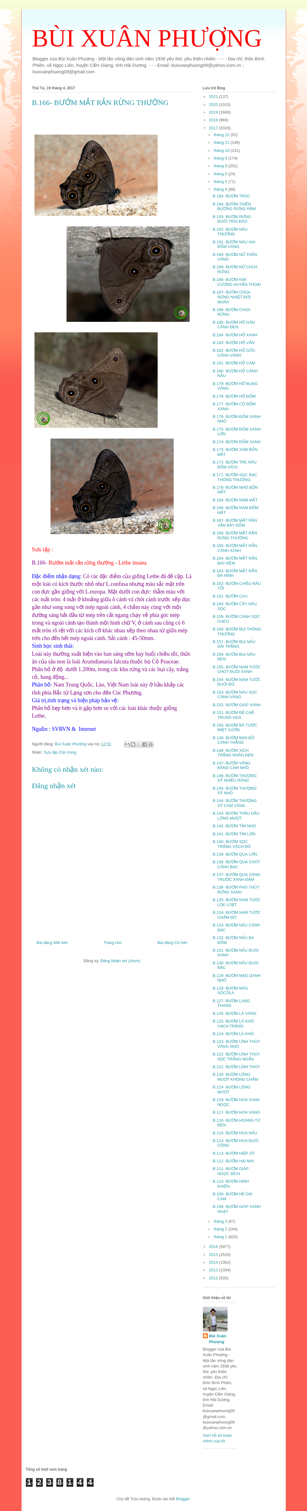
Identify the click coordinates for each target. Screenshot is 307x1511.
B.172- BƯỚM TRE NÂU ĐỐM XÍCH (235, 464)
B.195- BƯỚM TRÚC (231, 196)
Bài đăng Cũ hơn (173, 942)
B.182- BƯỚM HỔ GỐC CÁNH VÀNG (234, 353)
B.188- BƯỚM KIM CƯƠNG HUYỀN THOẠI (237, 282)
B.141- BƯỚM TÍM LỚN (234, 834)
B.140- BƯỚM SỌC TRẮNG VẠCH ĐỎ (232, 844)
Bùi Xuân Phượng (217, 1339)
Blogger (182, 1499)
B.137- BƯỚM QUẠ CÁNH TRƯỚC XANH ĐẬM (236, 877)
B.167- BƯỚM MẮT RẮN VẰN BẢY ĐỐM (235, 523)
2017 (214, 128)
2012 (214, 1278)
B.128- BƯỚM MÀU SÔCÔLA (230, 990)
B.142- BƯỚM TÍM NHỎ (234, 826)
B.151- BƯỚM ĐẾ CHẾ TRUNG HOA (233, 715)
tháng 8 (221, 166)
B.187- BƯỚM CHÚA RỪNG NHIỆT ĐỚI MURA (232, 297)
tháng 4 (221, 189)
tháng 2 (221, 1229)
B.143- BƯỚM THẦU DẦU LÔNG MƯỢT (236, 815)
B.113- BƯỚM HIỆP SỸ (234, 1153)
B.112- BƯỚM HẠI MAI (233, 1161)
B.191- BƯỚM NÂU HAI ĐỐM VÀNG (234, 244)
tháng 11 (222, 142)
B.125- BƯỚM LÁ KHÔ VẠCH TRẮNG (233, 1023)
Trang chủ (113, 942)
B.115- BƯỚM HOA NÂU (235, 1133)
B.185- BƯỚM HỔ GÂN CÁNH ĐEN (234, 325)
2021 (214, 96)
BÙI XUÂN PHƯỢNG (147, 38)
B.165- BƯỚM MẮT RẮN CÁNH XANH (235, 548)
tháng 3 (221, 1221)
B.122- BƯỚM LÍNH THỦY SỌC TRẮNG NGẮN (236, 1056)
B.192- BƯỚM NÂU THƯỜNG (230, 232)
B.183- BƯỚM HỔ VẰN (233, 342)
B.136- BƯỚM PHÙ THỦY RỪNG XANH (236, 889)
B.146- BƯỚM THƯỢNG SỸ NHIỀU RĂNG (235, 778)
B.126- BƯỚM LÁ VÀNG (235, 1013)
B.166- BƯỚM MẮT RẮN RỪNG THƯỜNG (235, 535)
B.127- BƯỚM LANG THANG (231, 1003)
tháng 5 (221, 181)
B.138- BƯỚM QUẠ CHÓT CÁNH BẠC (236, 864)
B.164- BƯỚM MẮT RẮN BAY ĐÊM (235, 560)
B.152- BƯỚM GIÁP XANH (237, 705)
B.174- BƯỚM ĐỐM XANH (237, 442)
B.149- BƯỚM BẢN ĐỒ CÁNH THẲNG (233, 740)
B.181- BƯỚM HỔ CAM (234, 363)
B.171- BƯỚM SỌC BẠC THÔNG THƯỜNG (235, 477)
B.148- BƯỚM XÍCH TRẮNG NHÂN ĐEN (233, 753)
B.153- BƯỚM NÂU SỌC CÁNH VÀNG (235, 694)
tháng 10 (222, 150)
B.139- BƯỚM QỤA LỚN (235, 854)
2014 (214, 1262)
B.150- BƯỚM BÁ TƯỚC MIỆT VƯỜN (235, 727)
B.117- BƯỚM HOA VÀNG (236, 1112)
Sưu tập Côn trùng (60, 752)
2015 (214, 1254)
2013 (214, 1270)
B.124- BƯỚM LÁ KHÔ (233, 1033)
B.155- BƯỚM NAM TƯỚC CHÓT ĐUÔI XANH (237, 669)
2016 (214, 1246)
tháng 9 (221, 158)
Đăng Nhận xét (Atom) (120, 960)
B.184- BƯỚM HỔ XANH (235, 335)
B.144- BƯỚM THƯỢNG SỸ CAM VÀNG (235, 803)
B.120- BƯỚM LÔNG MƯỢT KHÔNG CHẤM (235, 1077)
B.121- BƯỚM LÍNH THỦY (236, 1066)
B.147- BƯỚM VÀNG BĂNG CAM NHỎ (231, 765)
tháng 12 (222, 134)
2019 (214, 112)
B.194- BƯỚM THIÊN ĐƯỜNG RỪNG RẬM (234, 206)
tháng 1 (221, 1236)
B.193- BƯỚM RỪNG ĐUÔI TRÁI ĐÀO (232, 219)
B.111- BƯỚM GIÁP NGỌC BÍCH (230, 1171)
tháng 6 (221, 174)
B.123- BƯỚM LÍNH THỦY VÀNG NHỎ (236, 1044)
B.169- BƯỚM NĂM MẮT (235, 500)
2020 (214, 104)
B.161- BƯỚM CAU (230, 596)
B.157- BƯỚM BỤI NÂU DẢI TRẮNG (234, 644)
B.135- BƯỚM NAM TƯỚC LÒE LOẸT (237, 902)
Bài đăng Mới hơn (52, 942)
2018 (214, 120)
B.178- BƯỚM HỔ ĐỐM (234, 396)
